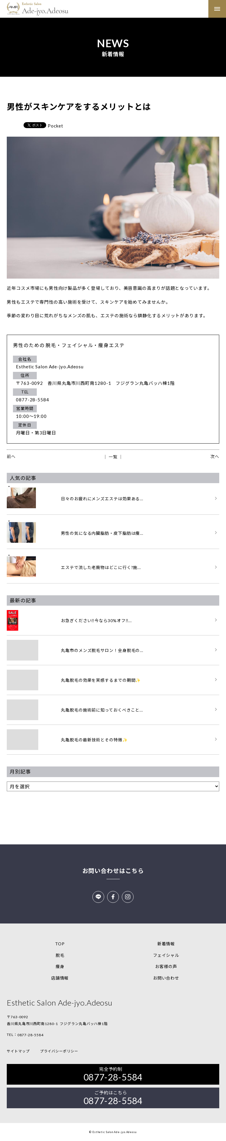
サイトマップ (18, 1051)
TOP (60, 943)
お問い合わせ (166, 977)
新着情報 (166, 943)
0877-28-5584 (30, 1035)
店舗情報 (60, 977)
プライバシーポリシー (59, 1051)
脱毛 (60, 955)
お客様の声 (166, 966)
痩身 (60, 966)
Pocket (55, 125)
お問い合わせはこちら (113, 870)
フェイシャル (166, 955)
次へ (214, 456)
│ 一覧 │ (113, 456)
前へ (11, 456)
